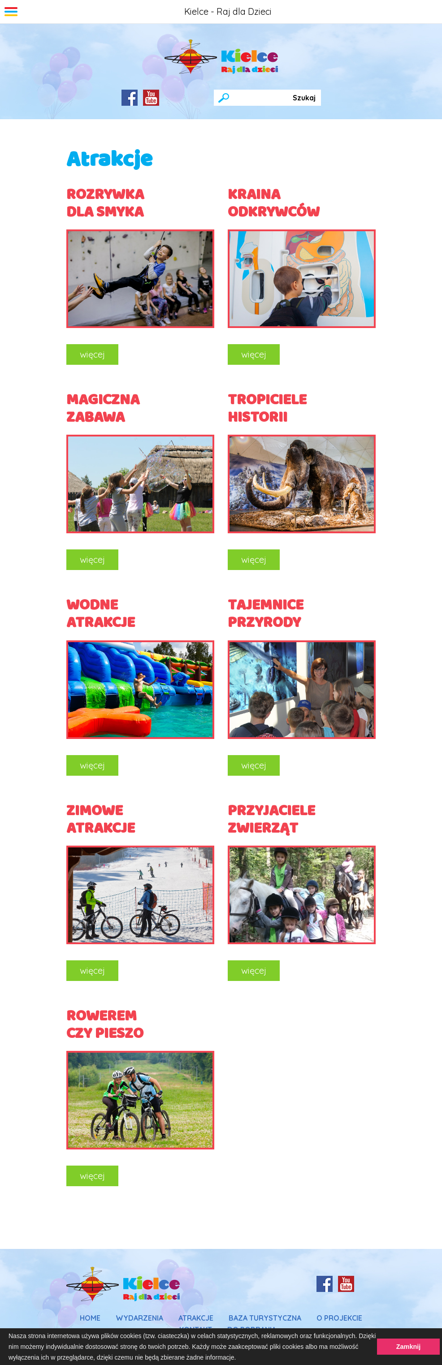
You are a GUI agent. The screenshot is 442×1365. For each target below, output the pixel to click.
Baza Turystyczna (265, 1317)
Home (90, 1317)
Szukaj (304, 97)
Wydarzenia (139, 1317)
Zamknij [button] (408, 1346)
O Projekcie (339, 1317)
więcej (92, 354)
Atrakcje (195, 1317)
